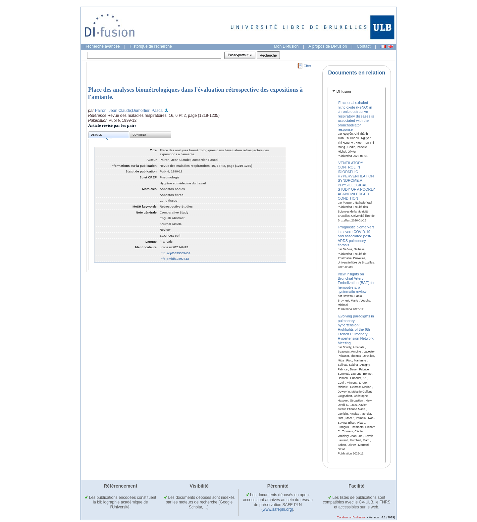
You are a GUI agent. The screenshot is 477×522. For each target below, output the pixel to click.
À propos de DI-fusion (327, 46)
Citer (307, 66)
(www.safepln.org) (277, 509)
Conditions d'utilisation (351, 517)
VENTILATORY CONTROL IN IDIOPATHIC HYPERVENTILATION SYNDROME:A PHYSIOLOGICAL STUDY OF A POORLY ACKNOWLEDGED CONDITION (356, 180)
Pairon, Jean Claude (113, 110)
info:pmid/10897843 (174, 259)
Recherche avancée (102, 46)
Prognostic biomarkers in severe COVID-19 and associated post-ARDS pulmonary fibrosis (356, 236)
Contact (363, 46)
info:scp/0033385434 (175, 253)
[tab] (357, 91)
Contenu (139, 134)
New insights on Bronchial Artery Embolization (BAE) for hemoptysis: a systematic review (356, 283)
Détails (101, 135)
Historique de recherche (151, 46)
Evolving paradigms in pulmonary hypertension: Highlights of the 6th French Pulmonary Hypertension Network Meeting (356, 329)
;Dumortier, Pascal (147, 110)
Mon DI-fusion (286, 46)
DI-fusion (344, 91)
